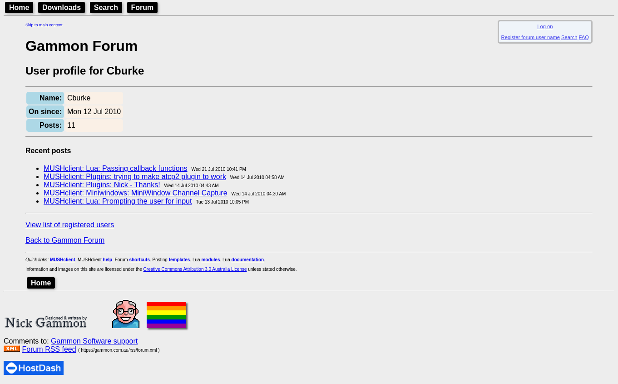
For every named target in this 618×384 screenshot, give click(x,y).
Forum (142, 7)
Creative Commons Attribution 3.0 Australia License (195, 269)
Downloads (61, 7)
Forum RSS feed (49, 349)
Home (19, 7)
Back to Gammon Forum (64, 240)
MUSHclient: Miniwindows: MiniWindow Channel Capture (135, 193)
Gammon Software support (94, 341)
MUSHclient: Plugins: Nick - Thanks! (102, 185)
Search (106, 7)
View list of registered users (69, 225)
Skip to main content (44, 25)
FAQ (584, 37)
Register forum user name (530, 37)
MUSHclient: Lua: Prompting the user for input (118, 201)
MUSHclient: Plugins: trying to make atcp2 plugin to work (135, 176)
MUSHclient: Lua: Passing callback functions (116, 168)
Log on (545, 26)
